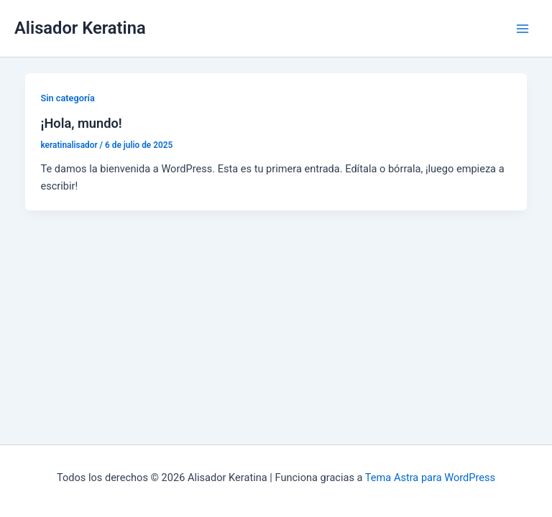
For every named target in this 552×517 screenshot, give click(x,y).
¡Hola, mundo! (80, 123)
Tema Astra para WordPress (430, 477)
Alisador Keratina (80, 28)
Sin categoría (67, 98)
